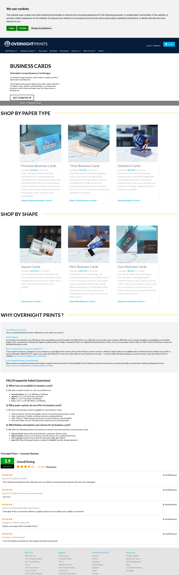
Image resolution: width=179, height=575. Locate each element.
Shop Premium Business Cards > (37, 200)
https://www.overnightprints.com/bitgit (29, 356)
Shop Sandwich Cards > (129, 200)
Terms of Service (32, 567)
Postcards (43, 51)
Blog (128, 564)
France (95, 559)
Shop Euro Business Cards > (131, 301)
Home (22, 103)
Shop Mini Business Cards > (83, 301)
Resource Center (133, 559)
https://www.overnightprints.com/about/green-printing (29, 365)
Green (27, 564)
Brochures (64, 51)
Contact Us (63, 570)
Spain (94, 570)
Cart (169, 44)
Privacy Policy (30, 570)
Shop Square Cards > (31, 301)
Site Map (130, 570)
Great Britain (97, 564)
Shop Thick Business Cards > (84, 200)
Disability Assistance (67, 573)
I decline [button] (22, 28)
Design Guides (132, 556)
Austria (95, 556)
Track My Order (65, 559)
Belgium (95, 567)
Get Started (21, 97)
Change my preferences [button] (41, 28)
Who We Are (30, 556)
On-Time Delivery (32, 561)
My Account (64, 556)
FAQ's (61, 561)
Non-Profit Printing (67, 567)
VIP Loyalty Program (33, 573)
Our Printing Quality (33, 559)
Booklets (53, 51)
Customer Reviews (134, 567)
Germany (96, 561)
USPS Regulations (133, 561)
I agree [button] (11, 28)
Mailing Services (65, 564)
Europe (95, 573)
